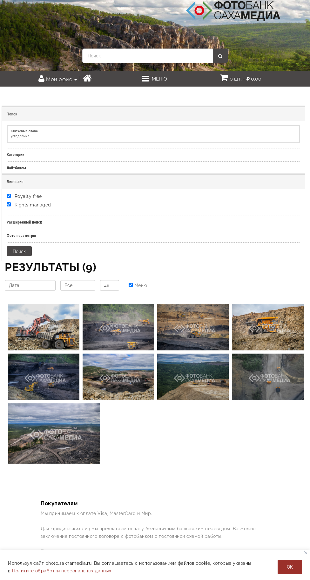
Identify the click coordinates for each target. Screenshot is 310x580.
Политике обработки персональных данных (61, 570)
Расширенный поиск (24, 222)
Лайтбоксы (16, 168)
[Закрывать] (305, 552)
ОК (290, 567)
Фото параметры (21, 235)
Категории (15, 155)
